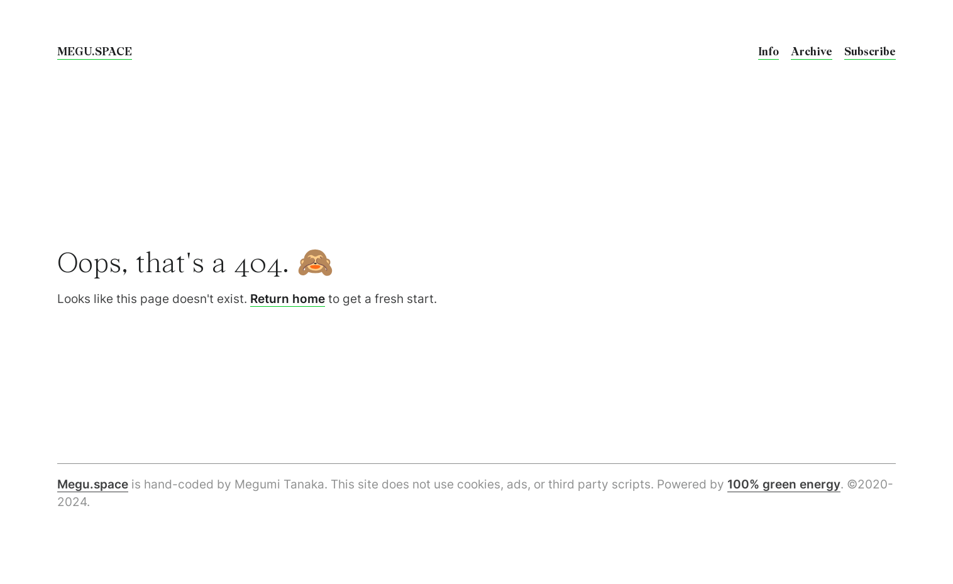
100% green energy (783, 484)
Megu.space (92, 484)
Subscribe (870, 52)
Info (768, 52)
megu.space (94, 52)
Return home (287, 299)
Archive (811, 52)
